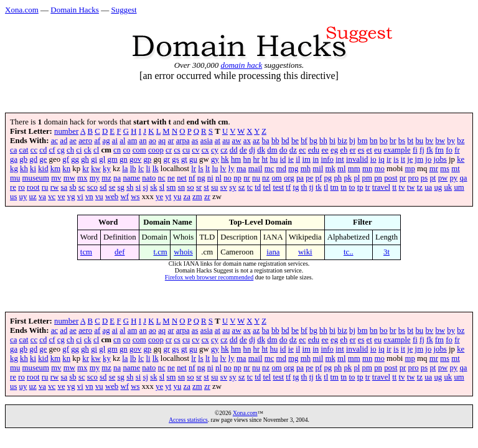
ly (231, 168)
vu (99, 196)
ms (444, 168)
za (187, 196)
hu (274, 159)
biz (342, 140)
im (306, 159)
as (195, 140)
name (131, 178)
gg (75, 159)
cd (43, 150)
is (396, 159)
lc (141, 168)
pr (403, 178)
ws (135, 196)
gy (215, 159)
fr (457, 150)
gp (147, 159)
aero (85, 140)
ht (264, 159)
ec (302, 150)
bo (384, 140)
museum (35, 178)
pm (367, 178)
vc (51, 196)
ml (341, 168)
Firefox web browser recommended (209, 277)
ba (265, 140)
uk (448, 187)
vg (71, 196)
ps (424, 178)
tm (334, 187)
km (55, 168)
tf (288, 187)
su (214, 187)
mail (255, 168)
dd (234, 150)
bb (275, 140)
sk (153, 187)
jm (419, 159)
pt (432, 178)
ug (438, 187)
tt (394, 187)
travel (381, 187)
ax (247, 140)
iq (381, 159)
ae (73, 140)
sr (199, 187)
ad (63, 140)
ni (210, 178)
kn (66, 168)
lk (155, 168)
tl (326, 187)
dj (252, 150)
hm (236, 159)
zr (207, 196)
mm (354, 168)
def (119, 252)
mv (56, 178)
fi (415, 150)
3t (386, 252)
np (237, 178)
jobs (440, 159)
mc (269, 168)
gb (23, 159)
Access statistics (188, 419)
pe (309, 178)
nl (218, 178)
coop (156, 150)
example (396, 150)
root (33, 187)
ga (13, 159)
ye (159, 196)
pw (443, 178)
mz (106, 178)
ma (241, 168)
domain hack (241, 65)
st (206, 187)
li (148, 168)
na (117, 178)
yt (168, 196)
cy (214, 150)
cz (223, 150)
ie (291, 159)
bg (313, 140)
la (125, 168)
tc (250, 187)
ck (87, 150)
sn (181, 187)
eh (343, 150)
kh (24, 168)
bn (374, 140)
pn (378, 178)
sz (241, 187)
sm (171, 187)
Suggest (123, 9)
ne (171, 178)
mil (317, 168)
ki (33, 168)
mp (410, 168)
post (390, 178)
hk (225, 159)
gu (193, 159)
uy (23, 196)
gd (33, 159)
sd (103, 187)
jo (428, 159)
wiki (305, 252)
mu (15, 178)
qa (463, 178)
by (451, 140)
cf (52, 150)
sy (232, 187)
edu (313, 150)
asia (206, 140)
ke (460, 159)
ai (115, 140)
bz (460, 140)
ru (45, 187)
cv (195, 150)
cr (169, 150)
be (295, 140)
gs (175, 159)
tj (311, 187)
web (111, 196)
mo (379, 168)
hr (256, 159)
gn (124, 159)
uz (33, 196)
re (13, 187)
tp (360, 187)
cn (117, 150)
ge (43, 159)
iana (272, 252)
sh (129, 187)
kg (14, 168)
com (139, 150)
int (339, 159)
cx (205, 150)
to (352, 187)
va (42, 196)
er (353, 150)
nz (265, 178)
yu (178, 196)
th (304, 187)
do (283, 150)
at (217, 140)
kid (43, 168)
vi (80, 196)
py (453, 178)
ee (324, 150)
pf (319, 178)
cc (33, 150)
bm (362, 140)
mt (455, 168)
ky (107, 168)
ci (79, 150)
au (226, 140)
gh (85, 159)
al (122, 140)
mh (306, 168)
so (190, 187)
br (393, 140)
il (298, 159)
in (315, 159)
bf (304, 140)
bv (429, 140)
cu (186, 150)
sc (81, 187)
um (459, 187)
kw (96, 168)
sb (72, 187)
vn (89, 196)
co (126, 150)
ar (170, 140)
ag (106, 140)
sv (223, 187)
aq (162, 140)
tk (319, 187)
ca (13, 150)
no (227, 178)
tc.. (349, 252)
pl (357, 178)
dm (272, 150)
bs (401, 140)
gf (65, 159)
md (281, 168)
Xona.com (22, 9)
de (243, 150)
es (361, 150)
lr (193, 168)
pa (300, 178)
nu (256, 178)
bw (440, 140)
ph (338, 178)
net (182, 178)
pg (328, 178)
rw (54, 187)
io (373, 159)
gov (135, 159)
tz (420, 187)
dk (261, 150)
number (66, 131)
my (95, 178)
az (256, 140)
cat (24, 150)
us (13, 196)
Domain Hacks (74, 9)
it (403, 159)
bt (410, 140)
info (327, 159)
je (410, 159)
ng (201, 178)
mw (69, 178)
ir (389, 159)
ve (61, 196)
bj (352, 140)
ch (70, 150)
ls (201, 168)
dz (293, 150)
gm (113, 159)
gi (94, 159)
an (143, 140)
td (258, 187)
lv (223, 168)
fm (439, 150)
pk (348, 178)
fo (449, 150)
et (369, 150)
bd (285, 140)
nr (246, 178)
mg (293, 168)
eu (378, 150)
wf (124, 196)
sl (162, 187)
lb (133, 168)
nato (149, 178)
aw (236, 140)
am (133, 140)
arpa (183, 140)
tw (411, 187)
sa (63, 187)
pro (413, 178)
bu (419, 140)
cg (61, 150)
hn (247, 159)
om (276, 178)
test (278, 187)
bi (332, 140)
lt (207, 168)
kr (85, 168)
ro (21, 187)
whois (183, 252)
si (138, 187)
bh (323, 140)
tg (296, 187)
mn (367, 168)
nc (162, 178)
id (283, 159)
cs (177, 150)
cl (96, 150)
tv (402, 187)
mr (433, 168)
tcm (86, 252)
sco (92, 187)
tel (267, 187)
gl (102, 159)
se (112, 187)
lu (215, 168)
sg (121, 187)
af (97, 140)
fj (421, 150)
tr (367, 187)
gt (184, 159)
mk (330, 168)
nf (192, 178)
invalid (357, 159)
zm (197, 196)
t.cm (160, 252)
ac (54, 140)
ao (152, 140)
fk (429, 150)
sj (145, 187)
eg (334, 150)
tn (343, 187)
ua (428, 187)
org (289, 178)
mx (82, 178)
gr (166, 159)
